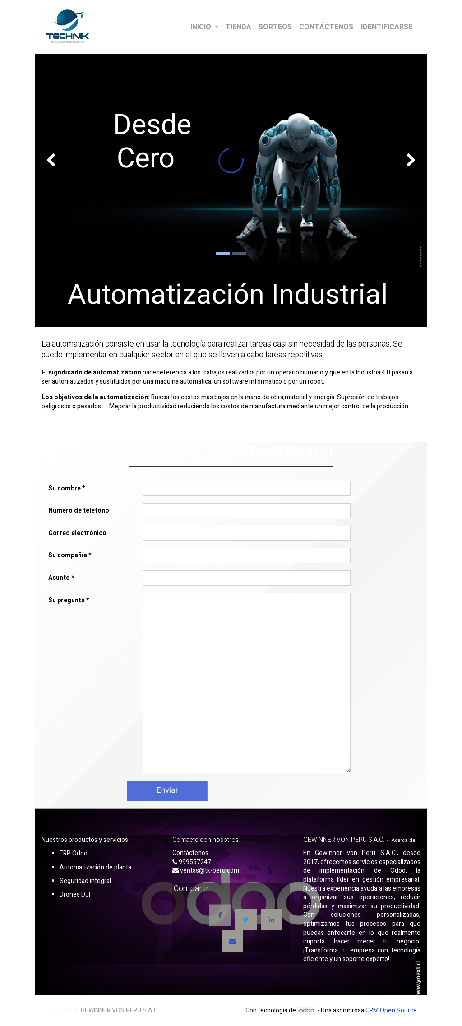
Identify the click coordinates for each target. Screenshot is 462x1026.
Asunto (59, 577)
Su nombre (64, 488)
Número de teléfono (78, 510)
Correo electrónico (77, 533)
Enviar (136, 790)
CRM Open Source (391, 1010)
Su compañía (67, 555)
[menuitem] (238, 27)
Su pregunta (66, 600)
